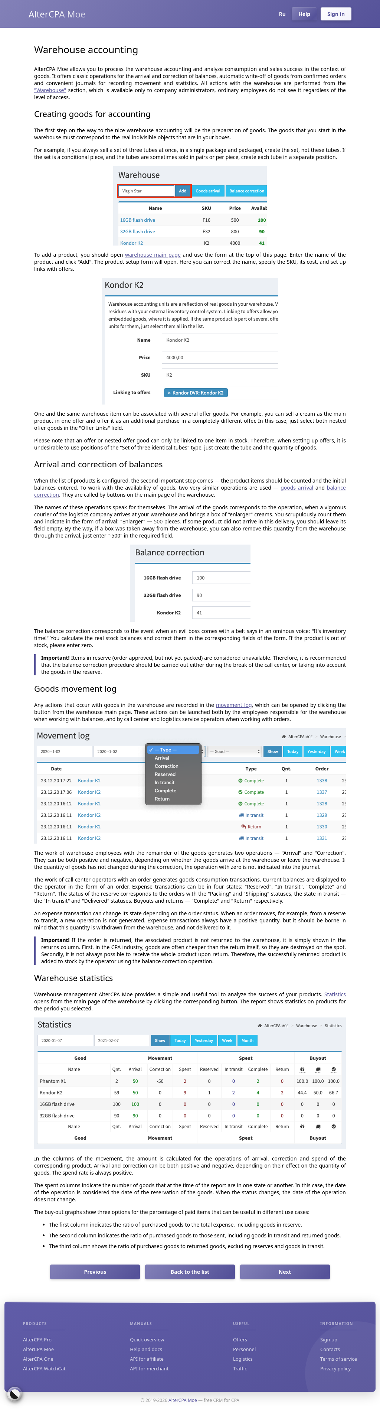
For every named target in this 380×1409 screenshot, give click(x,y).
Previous (95, 1271)
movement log (234, 704)
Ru (281, 13)
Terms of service (338, 1359)
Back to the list (190, 1271)
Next (285, 1271)
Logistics (243, 1359)
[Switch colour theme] (14, 1394)
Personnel (244, 1349)
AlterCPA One (38, 1359)
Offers (240, 1339)
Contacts (330, 1349)
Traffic (240, 1368)
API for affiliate (147, 1359)
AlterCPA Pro (37, 1339)
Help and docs (146, 1349)
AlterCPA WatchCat (44, 1368)
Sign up (328, 1339)
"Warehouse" (50, 90)
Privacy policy (335, 1368)
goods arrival (297, 487)
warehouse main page (153, 254)
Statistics (335, 994)
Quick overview (147, 1339)
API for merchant (149, 1368)
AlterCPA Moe (57, 14)
